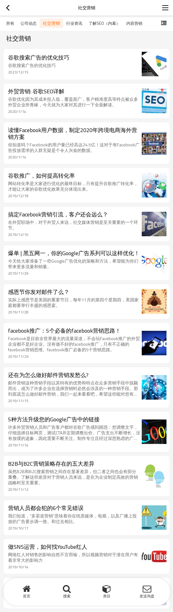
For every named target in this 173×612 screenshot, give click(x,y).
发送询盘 (147, 596)
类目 (106, 596)
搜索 (67, 596)
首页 (26, 596)
